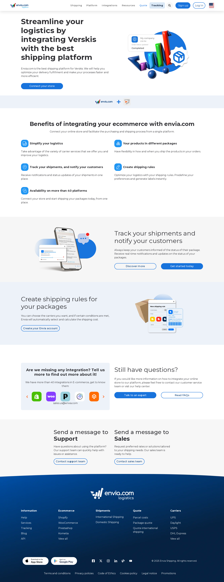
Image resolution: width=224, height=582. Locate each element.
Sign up (183, 5)
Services (26, 522)
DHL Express (178, 533)
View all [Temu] (63, 538)
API (23, 538)
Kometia (63, 533)
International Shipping (110, 516)
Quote (143, 5)
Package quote (142, 522)
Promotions (168, 573)
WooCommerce (68, 522)
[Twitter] (101, 561)
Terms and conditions (57, 573)
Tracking (157, 5)
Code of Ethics (107, 573)
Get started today (182, 266)
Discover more (135, 266)
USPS (173, 528)
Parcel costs (140, 517)
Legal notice (149, 573)
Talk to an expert (135, 395)
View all (175, 538)
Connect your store (42, 86)
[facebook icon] (93, 561)
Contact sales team (129, 461)
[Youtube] (130, 561)
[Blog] (123, 561)
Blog (24, 533)
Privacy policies (84, 573)
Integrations (109, 5)
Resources (128, 5)
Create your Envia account (40, 328)
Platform (91, 5)
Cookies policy (128, 573)
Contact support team (70, 461)
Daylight (175, 522)
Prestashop (65, 528)
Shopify (63, 517)
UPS (173, 517)
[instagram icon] (108, 561)
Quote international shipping (145, 530)
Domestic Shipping (107, 522)
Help (24, 517)
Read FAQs (182, 395)
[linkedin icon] (116, 561)
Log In (199, 5)
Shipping (76, 5)
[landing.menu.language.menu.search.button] (169, 5)
